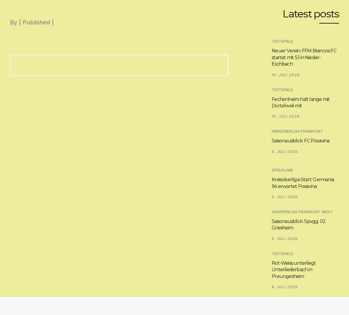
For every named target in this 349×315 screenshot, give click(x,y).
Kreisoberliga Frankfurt (297, 131)
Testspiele (282, 41)
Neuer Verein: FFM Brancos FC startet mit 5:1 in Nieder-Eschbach (304, 57)
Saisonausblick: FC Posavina (300, 141)
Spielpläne (282, 170)
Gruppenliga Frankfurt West (302, 211)
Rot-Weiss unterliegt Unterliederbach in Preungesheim (294, 269)
